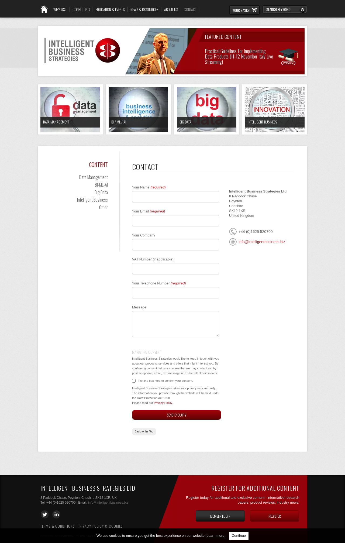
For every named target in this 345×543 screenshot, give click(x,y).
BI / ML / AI (118, 122)
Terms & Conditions (57, 526)
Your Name (149, 187)
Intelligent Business (262, 122)
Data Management (56, 122)
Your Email (148, 211)
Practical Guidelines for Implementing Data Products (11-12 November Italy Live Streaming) (239, 55)
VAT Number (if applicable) (153, 259)
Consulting (81, 9)
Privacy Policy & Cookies (100, 526)
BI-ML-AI (101, 184)
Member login (220, 516)
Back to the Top (144, 431)
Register (274, 516)
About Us (171, 9)
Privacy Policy (163, 402)
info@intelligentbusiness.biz (262, 242)
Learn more (215, 536)
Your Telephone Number (159, 283)
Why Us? (60, 9)
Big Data (185, 122)
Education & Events (110, 9)
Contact (190, 9)
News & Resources (144, 9)
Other (103, 207)
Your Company (143, 235)
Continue (239, 536)
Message (139, 307)
